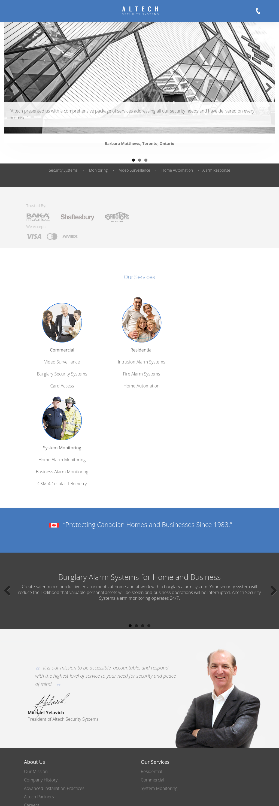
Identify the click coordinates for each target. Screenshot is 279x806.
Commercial (61, 333)
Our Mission (36, 654)
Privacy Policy (164, 797)
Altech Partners (39, 679)
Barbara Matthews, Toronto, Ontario (139, 143)
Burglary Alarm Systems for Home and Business (139, 461)
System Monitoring (217, 333)
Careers (31, 688)
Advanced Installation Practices (54, 671)
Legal (188, 797)
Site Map (208, 797)
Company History (40, 662)
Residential (139, 333)
